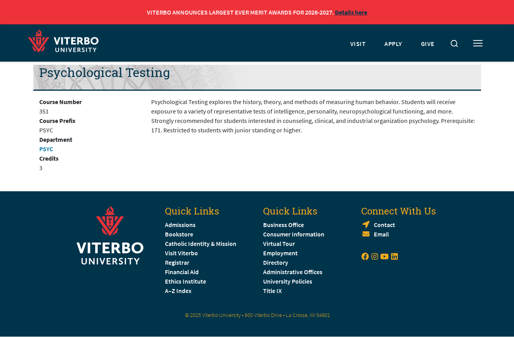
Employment (280, 253)
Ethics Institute (185, 281)
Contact (384, 225)
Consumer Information (293, 234)
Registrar (177, 262)
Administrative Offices (292, 272)
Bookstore (179, 234)
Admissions (180, 225)
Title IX (272, 291)
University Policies (287, 281)
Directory (276, 262)
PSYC (46, 149)
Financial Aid (182, 272)
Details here (351, 12)
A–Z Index (178, 291)
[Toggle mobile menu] (478, 43)
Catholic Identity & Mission (200, 243)
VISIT (358, 44)
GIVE (428, 44)
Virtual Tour (279, 243)
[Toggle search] (454, 43)
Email (381, 234)
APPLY (393, 44)
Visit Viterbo (181, 253)
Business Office (283, 225)
